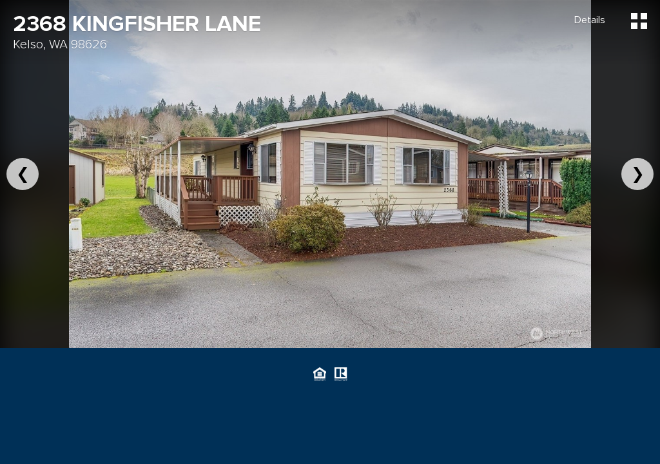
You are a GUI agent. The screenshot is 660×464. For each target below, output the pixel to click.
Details (589, 20)
